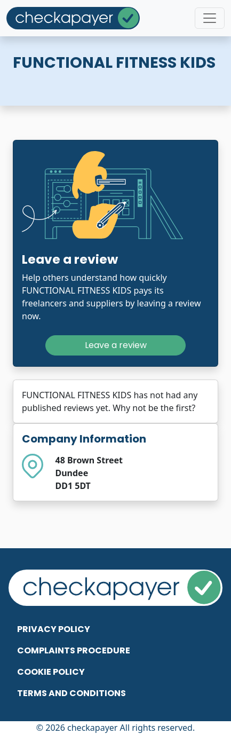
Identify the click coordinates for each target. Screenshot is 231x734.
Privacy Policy (53, 629)
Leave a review (116, 345)
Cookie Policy (51, 672)
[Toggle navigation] (210, 18)
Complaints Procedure (73, 650)
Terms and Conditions (71, 693)
